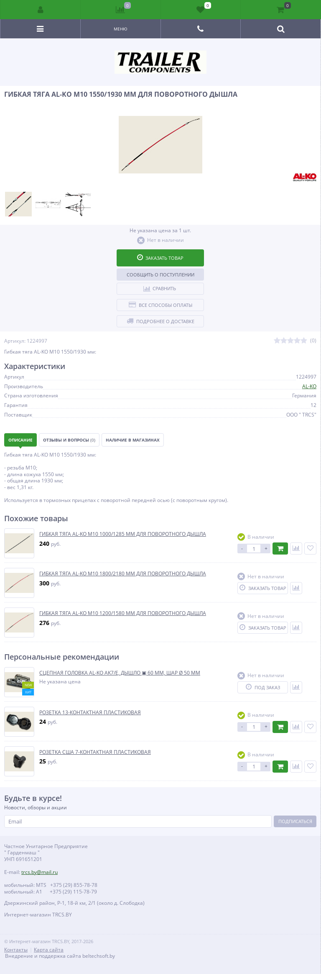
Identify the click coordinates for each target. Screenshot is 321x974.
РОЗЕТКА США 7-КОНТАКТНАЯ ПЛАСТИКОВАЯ (95, 752)
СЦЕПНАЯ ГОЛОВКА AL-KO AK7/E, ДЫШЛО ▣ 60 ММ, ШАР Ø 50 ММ (119, 673)
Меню (120, 29)
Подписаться (295, 821)
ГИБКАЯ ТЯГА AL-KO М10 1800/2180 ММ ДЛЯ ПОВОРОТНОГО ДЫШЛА (122, 573)
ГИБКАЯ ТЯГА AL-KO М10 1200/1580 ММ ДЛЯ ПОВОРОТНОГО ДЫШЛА (122, 613)
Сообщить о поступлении (160, 274)
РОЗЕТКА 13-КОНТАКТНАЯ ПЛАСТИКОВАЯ (90, 712)
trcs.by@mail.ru (39, 872)
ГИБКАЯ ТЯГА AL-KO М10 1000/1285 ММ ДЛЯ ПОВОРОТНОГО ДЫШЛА (122, 534)
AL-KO (309, 386)
